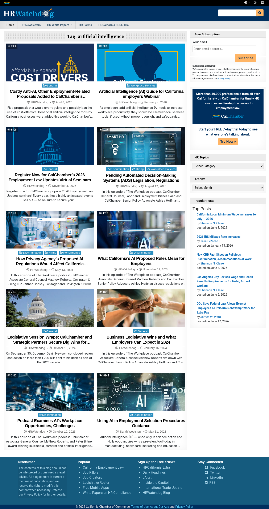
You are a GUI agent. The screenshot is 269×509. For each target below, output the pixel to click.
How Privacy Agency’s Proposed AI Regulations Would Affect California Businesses (50, 263)
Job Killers (91, 472)
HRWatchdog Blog (156, 493)
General (51, 85)
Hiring (140, 169)
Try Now (226, 141)
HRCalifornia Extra (156, 467)
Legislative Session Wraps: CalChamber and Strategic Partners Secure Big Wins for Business (49, 342)
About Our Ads (159, 506)
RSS (212, 483)
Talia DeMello (209, 241)
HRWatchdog (39, 102)
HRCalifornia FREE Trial (113, 25)
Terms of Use (140, 506)
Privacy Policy (224, 78)
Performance (71, 252)
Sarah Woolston (130, 431)
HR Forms (85, 25)
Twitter (215, 472)
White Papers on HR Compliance (107, 493)
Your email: (200, 42)
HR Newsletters (31, 25)
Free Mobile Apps (96, 488)
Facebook (217, 467)
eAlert (147, 478)
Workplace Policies (143, 85)
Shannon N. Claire (212, 223)
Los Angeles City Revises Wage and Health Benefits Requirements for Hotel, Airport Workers (225, 281)
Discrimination (119, 169)
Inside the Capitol (156, 483)
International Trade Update (162, 488)
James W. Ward (210, 317)
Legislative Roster (96, 483)
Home (10, 25)
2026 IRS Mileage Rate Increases (218, 236)
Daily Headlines (154, 472)
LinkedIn (216, 478)
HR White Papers (58, 25)
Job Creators (92, 478)
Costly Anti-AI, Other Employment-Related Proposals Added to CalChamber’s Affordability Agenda (50, 96)
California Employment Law (103, 467)
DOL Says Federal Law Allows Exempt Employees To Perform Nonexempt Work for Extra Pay (226, 308)
